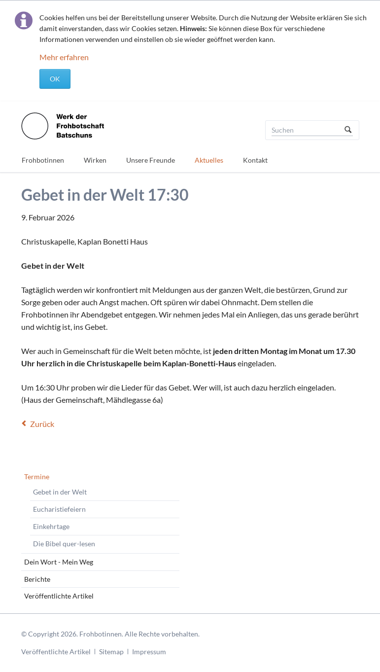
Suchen (348, 130)
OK (55, 78)
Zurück (42, 423)
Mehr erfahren (64, 57)
